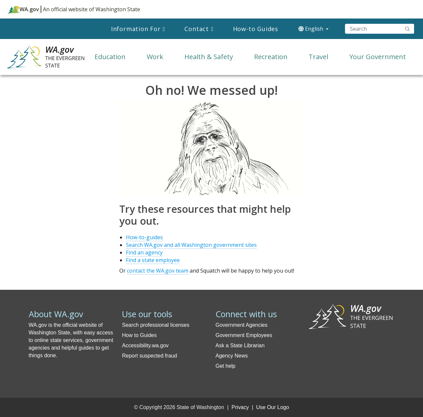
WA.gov (23, 9)
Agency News (231, 356)
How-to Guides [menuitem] (255, 29)
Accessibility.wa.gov (145, 345)
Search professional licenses (155, 325)
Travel (318, 56)
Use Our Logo (272, 407)
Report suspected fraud (149, 356)
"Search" (407, 29)
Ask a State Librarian (240, 345)
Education (110, 56)
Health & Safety (208, 56)
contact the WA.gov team (157, 270)
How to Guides (139, 335)
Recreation (271, 56)
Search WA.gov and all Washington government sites (191, 244)
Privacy (240, 407)
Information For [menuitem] (136, 29)
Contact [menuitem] (196, 29)
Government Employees (243, 335)
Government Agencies (241, 325)
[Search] (379, 29)
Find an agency (144, 252)
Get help (225, 366)
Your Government (377, 56)
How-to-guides (144, 237)
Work (155, 56)
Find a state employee (153, 260)
